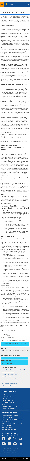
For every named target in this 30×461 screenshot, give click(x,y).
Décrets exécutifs (6, 421)
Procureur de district (7, 400)
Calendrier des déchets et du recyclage (9, 383)
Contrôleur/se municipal (8, 402)
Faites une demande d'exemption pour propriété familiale (13, 369)
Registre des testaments (9, 408)
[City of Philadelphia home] (10, 4)
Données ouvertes (7, 427)
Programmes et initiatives (9, 452)
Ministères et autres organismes (11, 448)
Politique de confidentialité (23, 458)
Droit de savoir (14, 458)
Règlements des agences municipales (12, 419)
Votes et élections (7, 425)
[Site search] (28, 4)
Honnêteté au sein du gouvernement (12, 423)
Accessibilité (15, 459)
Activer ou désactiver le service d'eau (9, 385)
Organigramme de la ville (9, 429)
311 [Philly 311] (2, 350)
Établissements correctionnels (8, 372)
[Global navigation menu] (2, 4)
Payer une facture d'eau (6, 376)
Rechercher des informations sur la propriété (11, 381)
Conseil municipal (7, 396)
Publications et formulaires (9, 454)
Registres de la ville (7, 417)
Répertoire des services (8, 450)
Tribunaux (5, 398)
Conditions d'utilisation (5, 458)
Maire (3, 394)
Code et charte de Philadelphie (10, 415)
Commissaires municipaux (9, 406)
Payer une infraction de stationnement (9, 374)
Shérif (3, 404)
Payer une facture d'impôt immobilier (9, 378)
